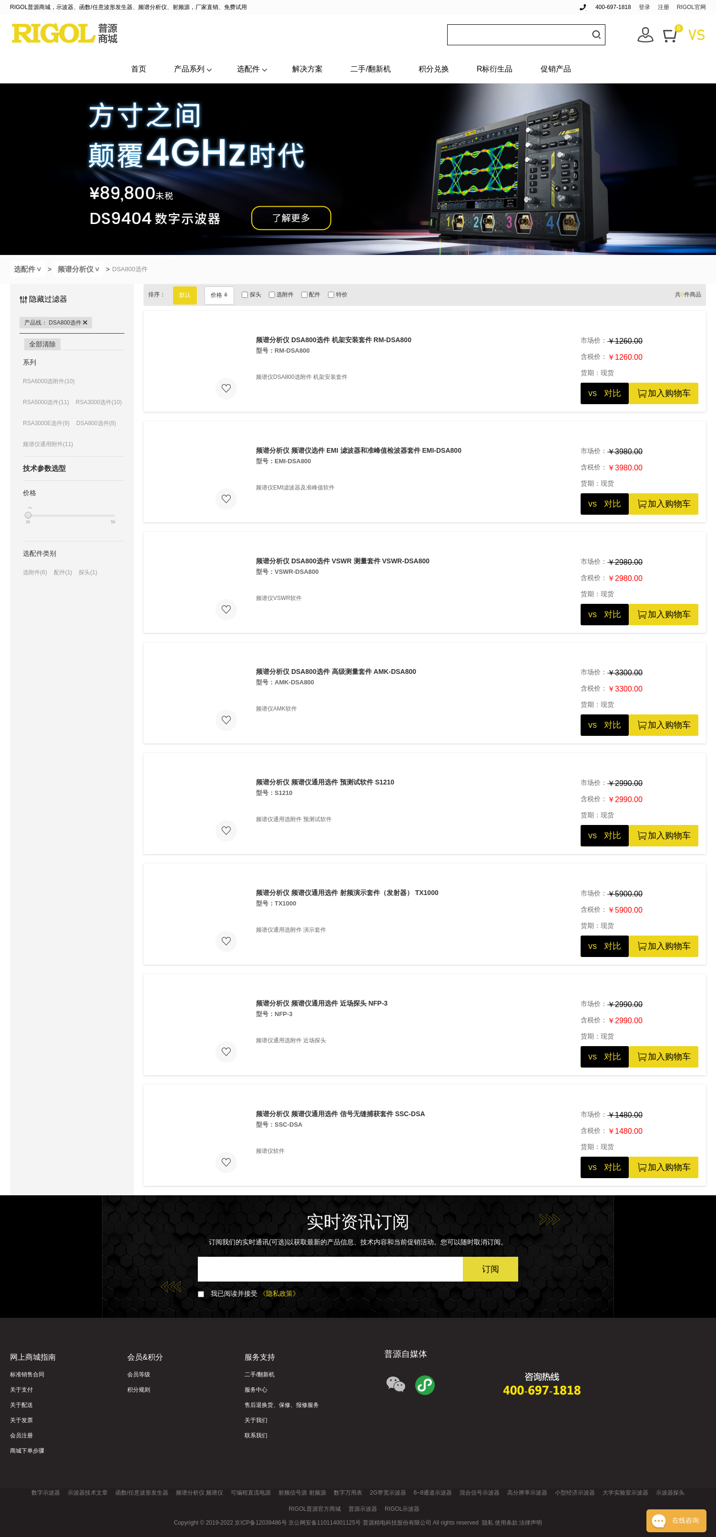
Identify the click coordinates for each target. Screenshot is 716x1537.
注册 (663, 7)
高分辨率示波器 (527, 1492)
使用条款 (506, 1522)
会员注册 (21, 1435)
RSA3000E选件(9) (46, 423)
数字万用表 (348, 1492)
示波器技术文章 (88, 1492)
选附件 (281, 294)
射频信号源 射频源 (302, 1492)
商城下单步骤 (27, 1450)
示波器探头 (670, 1492)
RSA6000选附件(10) (49, 381)
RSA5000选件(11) (46, 402)
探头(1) (88, 572)
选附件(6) (35, 572)
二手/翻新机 (370, 69)
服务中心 (256, 1389)
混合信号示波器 (480, 1492)
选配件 (248, 69)
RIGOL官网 (691, 7)
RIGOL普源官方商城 (315, 1509)
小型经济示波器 (575, 1492)
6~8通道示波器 (433, 1492)
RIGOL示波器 (402, 1509)
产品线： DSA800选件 (55, 322)
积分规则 (138, 1389)
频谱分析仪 (80, 269)
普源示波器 (362, 1509)
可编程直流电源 (251, 1492)
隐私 (487, 1522)
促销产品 (556, 69)
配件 (310, 294)
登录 (644, 7)
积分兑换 (434, 69)
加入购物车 (663, 393)
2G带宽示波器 (388, 1492)
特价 (337, 294)
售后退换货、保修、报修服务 (282, 1405)
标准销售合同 (27, 1374)
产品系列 (189, 69)
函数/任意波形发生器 (141, 1492)
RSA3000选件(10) (99, 402)
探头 (251, 294)
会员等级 (138, 1374)
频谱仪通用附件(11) (48, 444)
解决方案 (307, 69)
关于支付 (21, 1389)
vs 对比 (604, 393)
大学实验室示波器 (625, 1492)
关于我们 (256, 1420)
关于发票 (21, 1420)
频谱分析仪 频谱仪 (199, 1492)
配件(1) (63, 572)
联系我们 (256, 1435)
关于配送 (21, 1405)
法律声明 (530, 1522)
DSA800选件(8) (96, 423)
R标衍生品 (495, 69)
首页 (138, 69)
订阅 (490, 1269)
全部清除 (42, 344)
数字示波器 (45, 1492)
